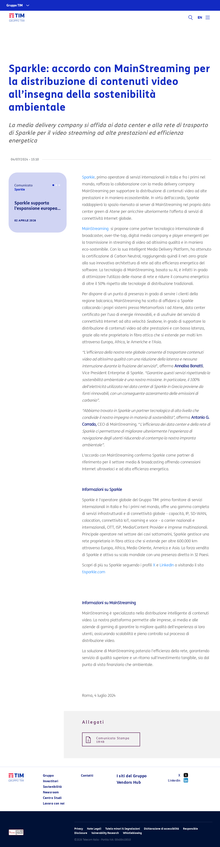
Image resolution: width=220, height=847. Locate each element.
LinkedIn (167, 565)
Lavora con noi (54, 803)
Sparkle (88, 177)
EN (200, 18)
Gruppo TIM (14, 5)
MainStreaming (95, 228)
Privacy (78, 828)
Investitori (50, 781)
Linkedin (179, 780)
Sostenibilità (52, 787)
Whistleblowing (132, 833)
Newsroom (51, 792)
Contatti (87, 775)
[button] (14, 226)
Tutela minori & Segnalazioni (122, 828)
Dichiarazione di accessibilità (161, 828)
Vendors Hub (129, 782)
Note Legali (94, 828)
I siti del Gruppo (132, 776)
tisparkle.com (93, 572)
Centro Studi (52, 798)
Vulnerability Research (105, 833)
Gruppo (48, 775)
